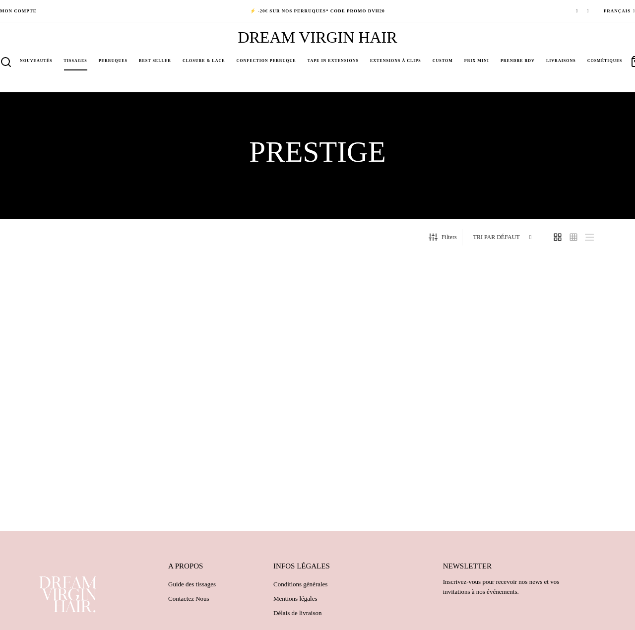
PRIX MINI (476, 61)
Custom (443, 61)
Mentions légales (295, 602)
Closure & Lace (204, 61)
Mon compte (18, 10)
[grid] (557, 241)
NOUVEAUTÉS (36, 61)
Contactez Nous (188, 602)
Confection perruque (266, 61)
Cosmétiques (605, 61)
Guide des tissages (192, 588)
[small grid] (573, 241)
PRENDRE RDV (518, 61)
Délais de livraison (297, 617)
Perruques (113, 61)
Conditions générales (300, 588)
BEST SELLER (155, 61)
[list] (589, 241)
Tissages (75, 61)
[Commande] (503, 241)
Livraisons (561, 61)
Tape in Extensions (333, 61)
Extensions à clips (395, 61)
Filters (443, 241)
